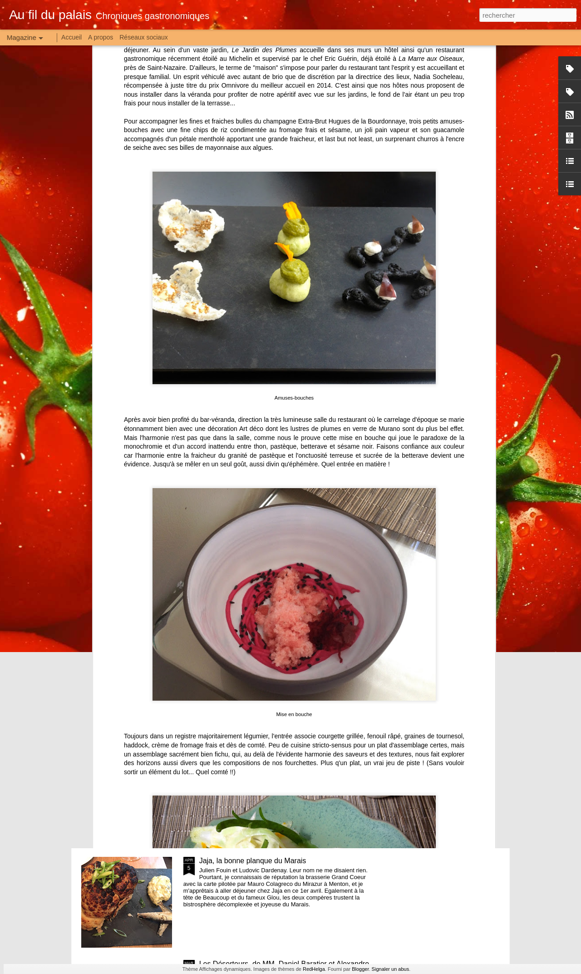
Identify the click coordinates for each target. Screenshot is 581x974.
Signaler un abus (390, 969)
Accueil (71, 37)
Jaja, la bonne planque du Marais (252, 861)
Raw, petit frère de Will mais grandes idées (268, 654)
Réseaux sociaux (143, 37)
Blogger (360, 969)
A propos (100, 37)
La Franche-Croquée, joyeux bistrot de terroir (271, 757)
